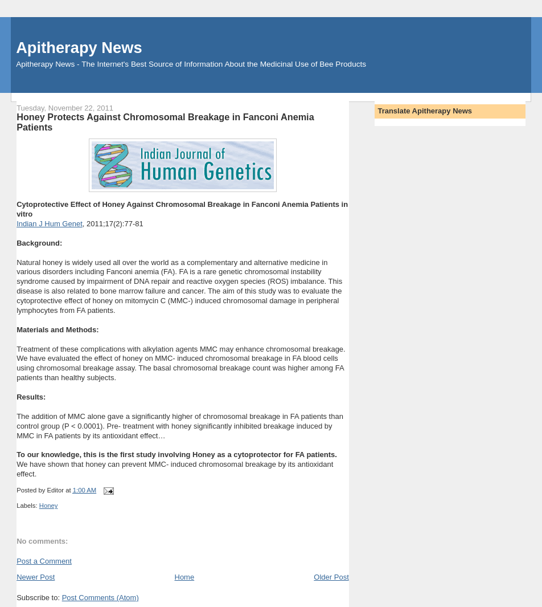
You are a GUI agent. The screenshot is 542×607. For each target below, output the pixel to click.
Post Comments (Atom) (100, 597)
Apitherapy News (79, 47)
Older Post (331, 577)
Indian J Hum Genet (50, 223)
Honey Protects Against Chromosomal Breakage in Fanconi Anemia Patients (165, 122)
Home (185, 577)
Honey (48, 505)
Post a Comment (44, 561)
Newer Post (36, 577)
